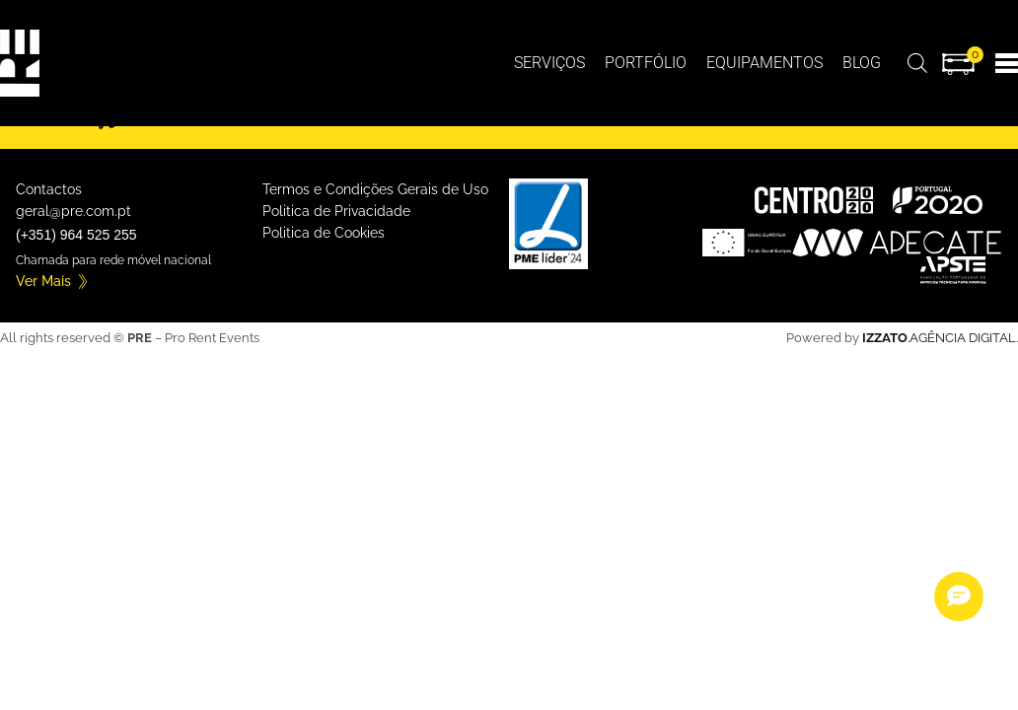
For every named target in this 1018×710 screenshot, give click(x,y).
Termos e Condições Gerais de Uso (375, 189)
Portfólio (646, 62)
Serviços (549, 62)
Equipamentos (764, 62)
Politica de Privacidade (336, 211)
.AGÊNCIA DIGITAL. (940, 337)
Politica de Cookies (323, 233)
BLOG (861, 62)
